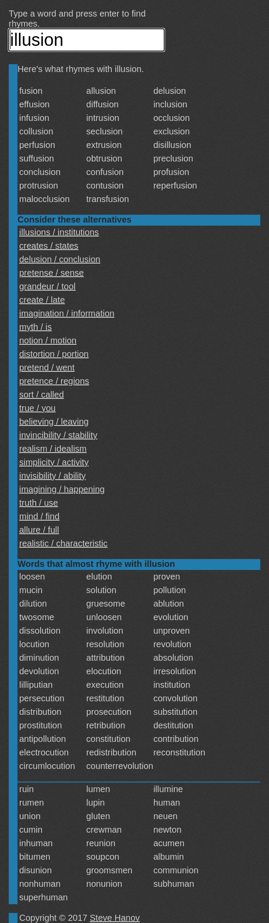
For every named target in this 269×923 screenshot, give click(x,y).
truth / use (38, 503)
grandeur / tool (47, 286)
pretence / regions (54, 381)
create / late (42, 300)
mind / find (39, 516)
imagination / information (66, 313)
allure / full (39, 530)
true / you (37, 408)
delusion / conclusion (59, 259)
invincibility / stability (58, 435)
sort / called (41, 394)
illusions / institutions (59, 232)
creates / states (49, 245)
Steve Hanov (115, 918)
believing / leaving (54, 421)
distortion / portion (54, 354)
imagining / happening (62, 489)
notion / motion (47, 340)
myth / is (35, 327)
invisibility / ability (52, 475)
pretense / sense (51, 273)
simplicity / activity (54, 462)
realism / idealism (52, 448)
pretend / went (47, 367)
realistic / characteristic (63, 543)
